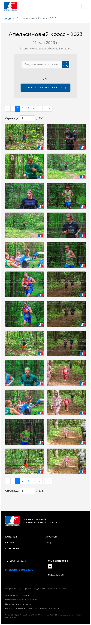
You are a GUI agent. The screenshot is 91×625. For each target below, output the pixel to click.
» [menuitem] (49, 108)
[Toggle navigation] (84, 6)
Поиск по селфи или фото (45, 88)
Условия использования (17, 595)
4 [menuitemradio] (34, 108)
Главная (10, 18)
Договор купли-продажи (18, 604)
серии (9, 542)
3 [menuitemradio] (28, 108)
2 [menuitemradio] (23, 108)
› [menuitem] (44, 108)
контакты (12, 548)
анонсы (52, 536)
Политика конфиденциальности (21, 600)
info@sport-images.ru (19, 569)
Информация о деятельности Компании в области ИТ (32, 608)
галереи (11, 536)
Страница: (12, 118)
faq (48, 542)
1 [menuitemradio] (17, 108)
